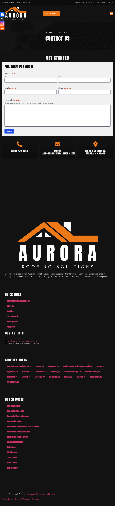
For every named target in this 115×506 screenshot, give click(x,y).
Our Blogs (10, 311)
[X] (2, 19)
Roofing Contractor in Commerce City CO (77, 366)
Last (59, 76)
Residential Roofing (14, 406)
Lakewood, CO (12, 376)
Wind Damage (12, 452)
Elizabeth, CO (26, 371)
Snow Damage (12, 457)
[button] (111, 13)
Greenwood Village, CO (72, 371)
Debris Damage (12, 467)
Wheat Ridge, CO (13, 382)
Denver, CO (100, 366)
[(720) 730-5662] (19, 144)
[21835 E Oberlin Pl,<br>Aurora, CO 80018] (95, 144)
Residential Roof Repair (15, 411)
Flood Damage (12, 462)
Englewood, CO (41, 371)
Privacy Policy (12, 321)
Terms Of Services (13, 316)
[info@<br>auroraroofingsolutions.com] (57, 144)
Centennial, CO (53, 366)
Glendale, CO (55, 371)
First (5, 76)
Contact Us (11, 326)
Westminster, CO (96, 376)
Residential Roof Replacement (18, 416)
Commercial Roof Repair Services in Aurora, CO (24, 426)
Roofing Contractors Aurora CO (18, 301)
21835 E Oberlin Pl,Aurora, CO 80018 (95, 152)
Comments (12, 100)
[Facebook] (2, 14)
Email (10, 88)
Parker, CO (68, 376)
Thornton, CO (80, 376)
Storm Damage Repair (15, 442)
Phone (64, 88)
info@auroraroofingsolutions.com (58, 152)
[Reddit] (2, 28)
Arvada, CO (40, 366)
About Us (10, 306)
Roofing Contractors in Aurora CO (19, 366)
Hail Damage (11, 447)
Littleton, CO (26, 376)
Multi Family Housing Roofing (17, 436)
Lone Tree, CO (40, 376)
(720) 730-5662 (19, 151)
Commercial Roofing (14, 421)
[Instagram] (2, 23)
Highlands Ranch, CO (92, 371)
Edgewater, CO (12, 371)
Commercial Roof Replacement (18, 431)
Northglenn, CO (54, 376)
